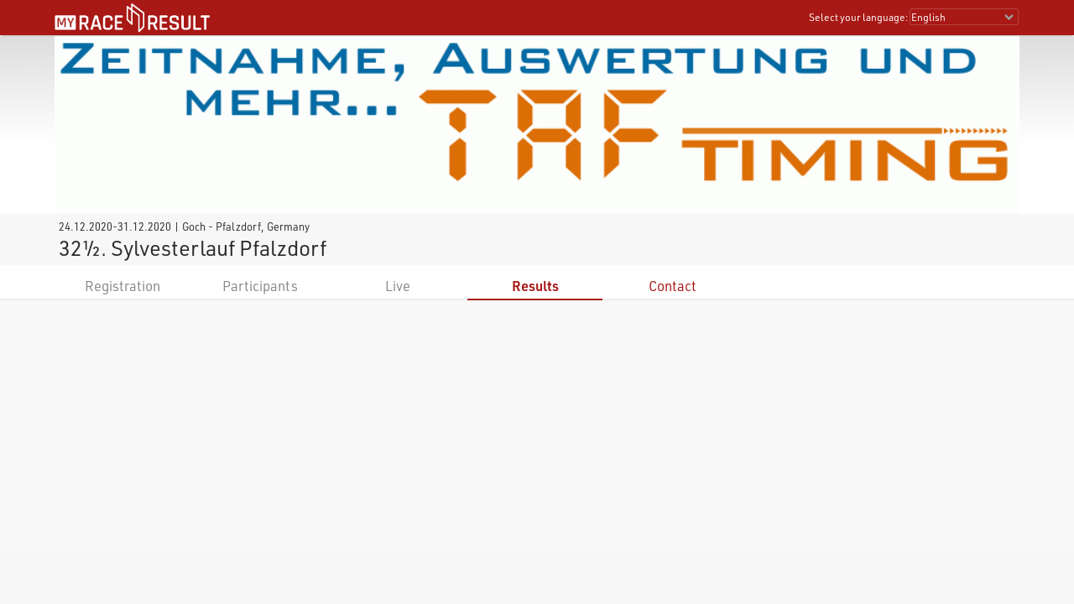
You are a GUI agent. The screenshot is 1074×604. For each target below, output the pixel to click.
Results (535, 285)
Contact (672, 285)
